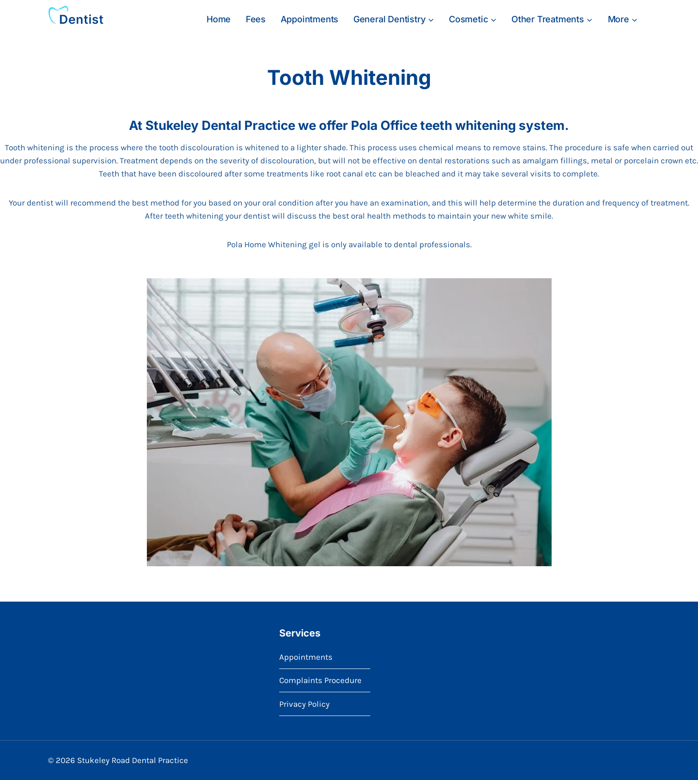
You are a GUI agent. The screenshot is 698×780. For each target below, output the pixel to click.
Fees (256, 19)
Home (218, 19)
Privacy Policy (304, 704)
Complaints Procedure (320, 680)
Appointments (310, 19)
